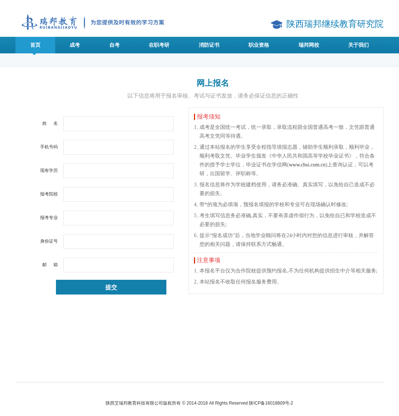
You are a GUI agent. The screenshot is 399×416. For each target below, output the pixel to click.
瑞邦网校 (309, 45)
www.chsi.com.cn (307, 165)
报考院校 (49, 194)
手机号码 (49, 146)
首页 (35, 47)
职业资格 (258, 45)
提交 (111, 287)
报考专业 (49, 217)
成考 (75, 45)
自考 (114, 45)
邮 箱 (50, 264)
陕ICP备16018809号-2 (271, 403)
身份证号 (49, 241)
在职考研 (159, 45)
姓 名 (50, 123)
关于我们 (358, 45)
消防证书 (209, 45)
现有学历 (49, 170)
